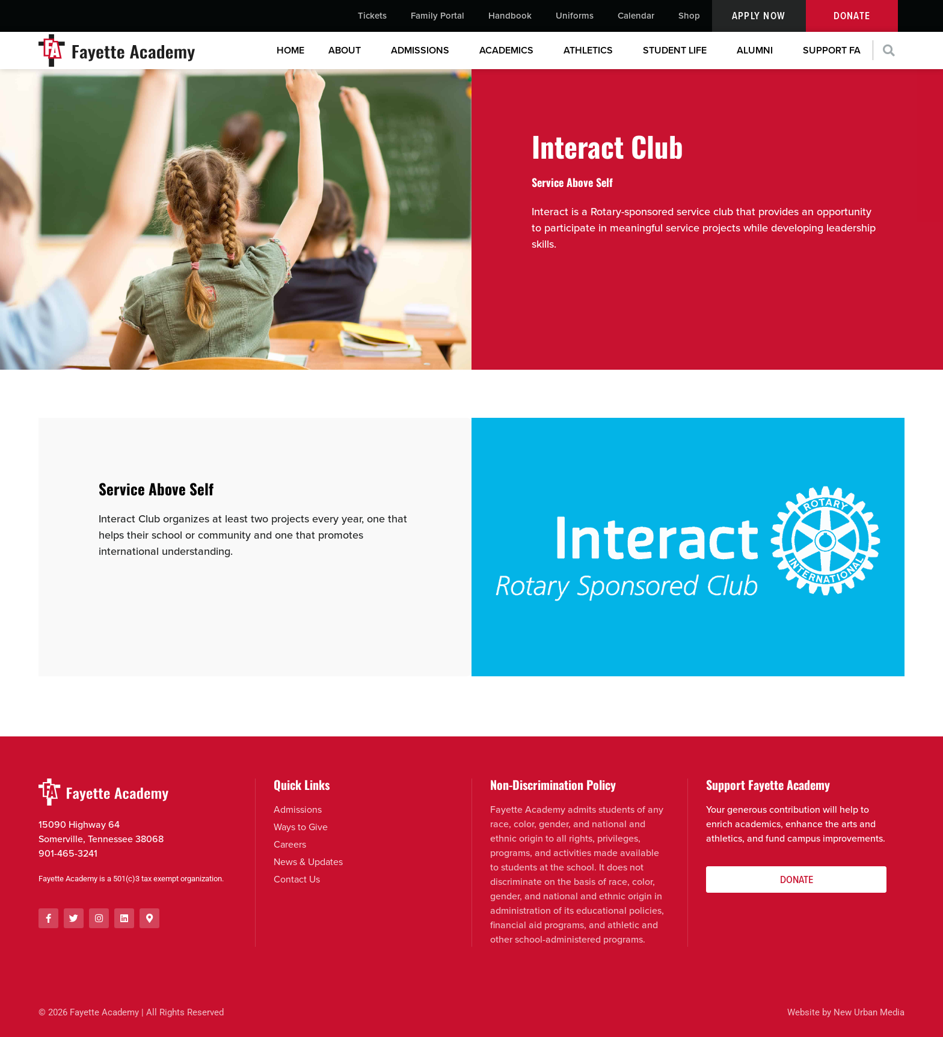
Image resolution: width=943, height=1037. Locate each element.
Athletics (591, 50)
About (347, 50)
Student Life (678, 50)
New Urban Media (869, 1013)
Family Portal (437, 15)
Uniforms (575, 15)
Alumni (758, 50)
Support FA (832, 50)
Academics (509, 50)
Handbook (510, 15)
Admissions (423, 50)
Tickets (372, 15)
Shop (689, 15)
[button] (889, 51)
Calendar (636, 15)
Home (290, 50)
